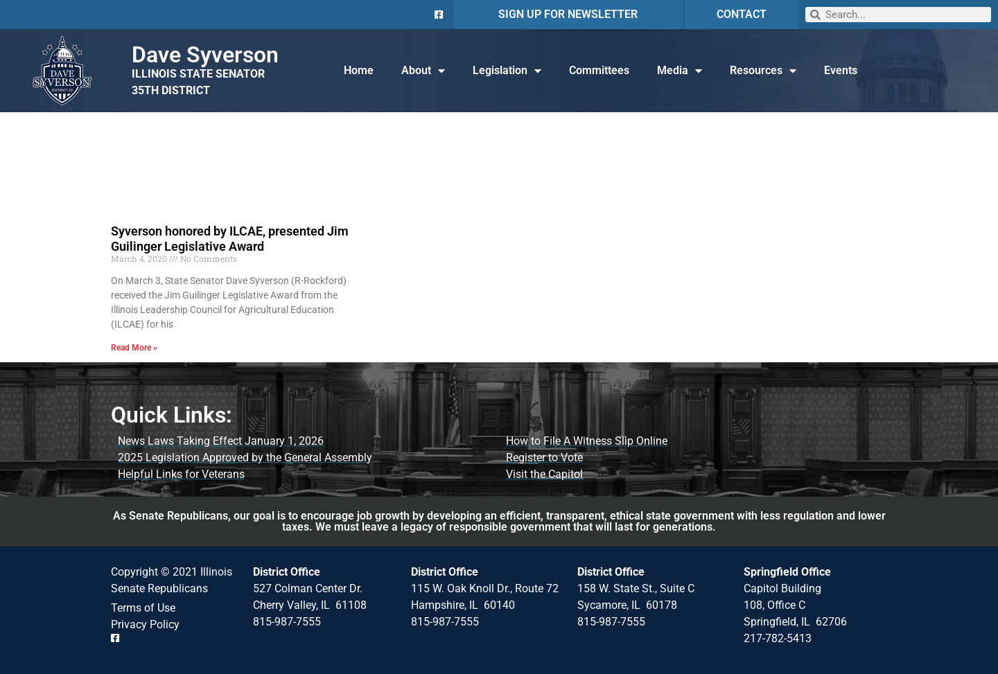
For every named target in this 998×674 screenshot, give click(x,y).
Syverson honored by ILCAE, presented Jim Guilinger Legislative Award (230, 239)
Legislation (507, 70)
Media (679, 70)
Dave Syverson (205, 55)
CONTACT (742, 14)
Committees (599, 70)
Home (359, 70)
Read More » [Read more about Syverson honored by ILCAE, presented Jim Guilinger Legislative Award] (134, 348)
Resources (763, 70)
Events (840, 70)
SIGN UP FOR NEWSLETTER (568, 14)
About (423, 70)
